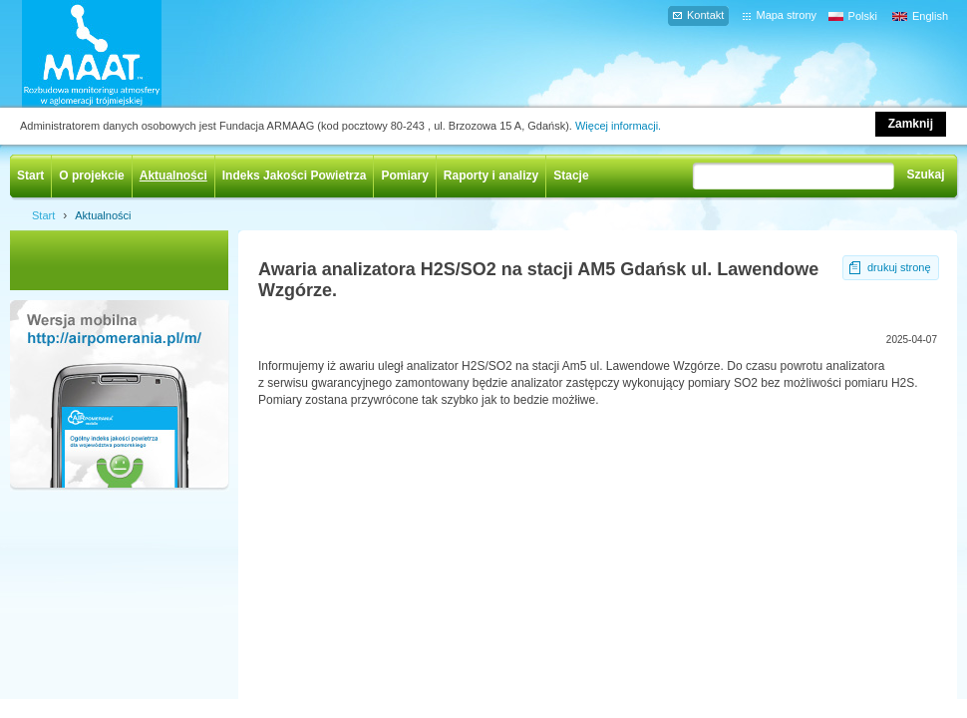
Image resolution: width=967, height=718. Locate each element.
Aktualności (173, 175)
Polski (862, 16)
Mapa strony (786, 15)
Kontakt (705, 15)
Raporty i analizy (491, 175)
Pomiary (404, 175)
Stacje (570, 175)
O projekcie (91, 175)
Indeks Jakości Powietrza (294, 175)
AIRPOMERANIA (120, 54)
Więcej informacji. (618, 126)
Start (30, 175)
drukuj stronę (899, 267)
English (930, 16)
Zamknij (910, 124)
